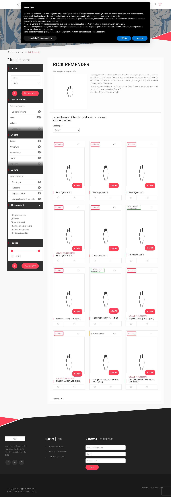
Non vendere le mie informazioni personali (106, 24)
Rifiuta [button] (124, 38)
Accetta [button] (139, 38)
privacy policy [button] (47, 29)
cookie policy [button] (115, 16)
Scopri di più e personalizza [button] (40, 38)
